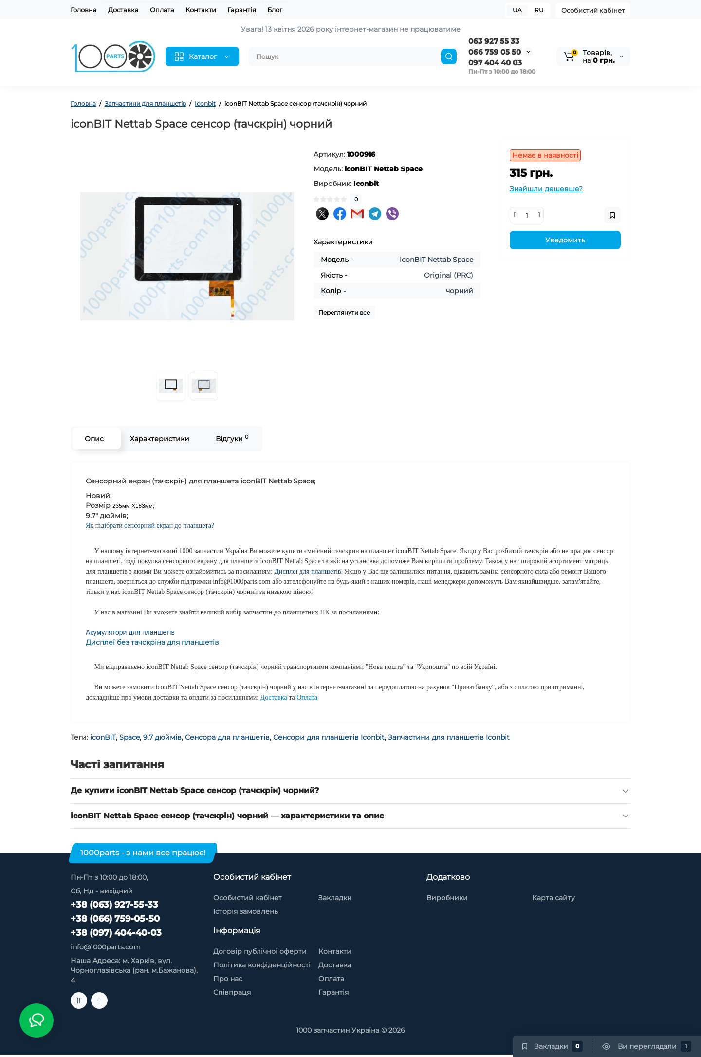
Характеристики (159, 438)
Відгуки (232, 438)
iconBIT (103, 737)
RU (539, 10)
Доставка (123, 10)
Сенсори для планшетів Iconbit (329, 737)
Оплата (162, 10)
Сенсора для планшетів (227, 737)
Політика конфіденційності (262, 965)
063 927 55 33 (493, 41)
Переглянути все (344, 312)
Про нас (227, 978)
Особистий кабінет (593, 10)
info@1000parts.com (106, 947)
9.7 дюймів (162, 737)
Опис (94, 438)
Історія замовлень (245, 911)
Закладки (335, 897)
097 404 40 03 (495, 62)
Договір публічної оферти (260, 951)
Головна (84, 10)
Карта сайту (553, 897)
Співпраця (232, 992)
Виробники (447, 897)
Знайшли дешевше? (546, 189)
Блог (274, 10)
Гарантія (241, 10)
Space (129, 737)
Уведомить (565, 240)
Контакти (200, 10)
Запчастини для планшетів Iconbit (449, 737)
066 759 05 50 (494, 51)
